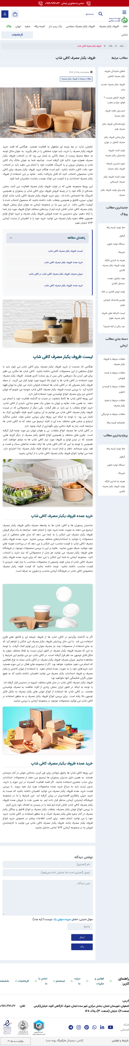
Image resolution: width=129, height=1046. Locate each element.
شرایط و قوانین (120, 1040)
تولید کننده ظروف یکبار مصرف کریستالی (114, 179)
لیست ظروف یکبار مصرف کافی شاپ (65, 251)
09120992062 (64, 4)
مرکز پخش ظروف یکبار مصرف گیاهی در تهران (114, 140)
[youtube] (110, 1027)
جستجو (100, 14)
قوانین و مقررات (99, 981)
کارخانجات (23, 981)
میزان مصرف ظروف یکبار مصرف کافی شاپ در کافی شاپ (56, 274)
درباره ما (77, 981)
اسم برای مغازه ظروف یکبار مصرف (115, 113)
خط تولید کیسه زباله (115, 449)
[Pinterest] (86, 1027)
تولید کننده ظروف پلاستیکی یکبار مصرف (115, 153)
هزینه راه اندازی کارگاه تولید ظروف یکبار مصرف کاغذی (113, 486)
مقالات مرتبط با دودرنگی (113, 414)
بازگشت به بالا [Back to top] (15, 1041)
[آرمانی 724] (118, 11)
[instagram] (78, 1027)
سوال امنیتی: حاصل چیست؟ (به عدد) (63, 919)
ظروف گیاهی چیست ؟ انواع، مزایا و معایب (114, 100)
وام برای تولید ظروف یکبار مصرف (113, 192)
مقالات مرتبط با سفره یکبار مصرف (114, 403)
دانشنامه (4, 981)
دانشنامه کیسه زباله (116, 423)
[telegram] (70, 1027)
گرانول (122, 457)
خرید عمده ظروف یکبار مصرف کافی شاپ (63, 263)
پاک (82, 947)
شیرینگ (121, 473)
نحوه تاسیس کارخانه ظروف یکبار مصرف (115, 166)
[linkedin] (102, 1027)
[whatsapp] (94, 1027)
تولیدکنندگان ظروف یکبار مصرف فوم (113, 126)
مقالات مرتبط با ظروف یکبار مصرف (114, 362)
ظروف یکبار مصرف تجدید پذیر (113, 87)
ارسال (82, 937)
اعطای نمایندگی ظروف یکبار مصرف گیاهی (114, 74)
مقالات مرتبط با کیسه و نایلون (113, 389)
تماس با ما (42, 981)
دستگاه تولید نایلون (116, 465)
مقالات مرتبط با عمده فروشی (114, 375)
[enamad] (7, 1027)
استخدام (60, 981)
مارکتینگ (61, 1040)
